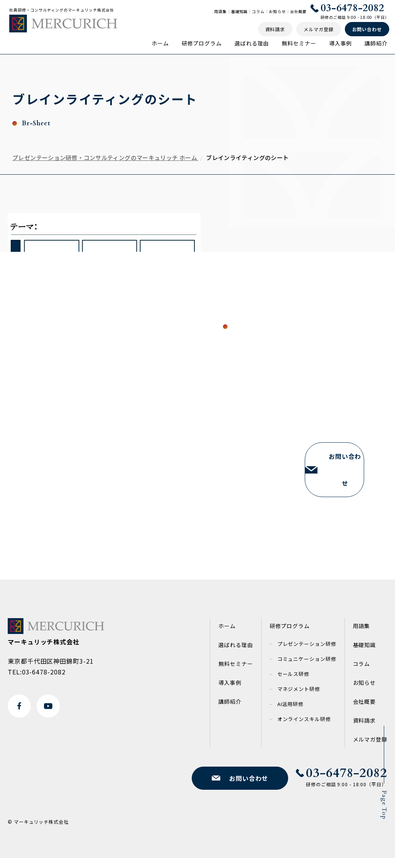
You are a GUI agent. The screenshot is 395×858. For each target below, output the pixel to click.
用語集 (220, 11)
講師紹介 (376, 43)
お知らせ (277, 11)
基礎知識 (239, 11)
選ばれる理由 (252, 43)
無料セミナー (299, 43)
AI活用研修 (290, 704)
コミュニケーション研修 (306, 658)
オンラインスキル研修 (304, 719)
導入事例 (340, 43)
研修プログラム (202, 43)
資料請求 (364, 720)
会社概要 (298, 11)
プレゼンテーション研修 (306, 643)
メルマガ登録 (370, 739)
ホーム (160, 43)
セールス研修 (293, 674)
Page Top (384, 805)
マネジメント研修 (298, 689)
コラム (258, 11)
